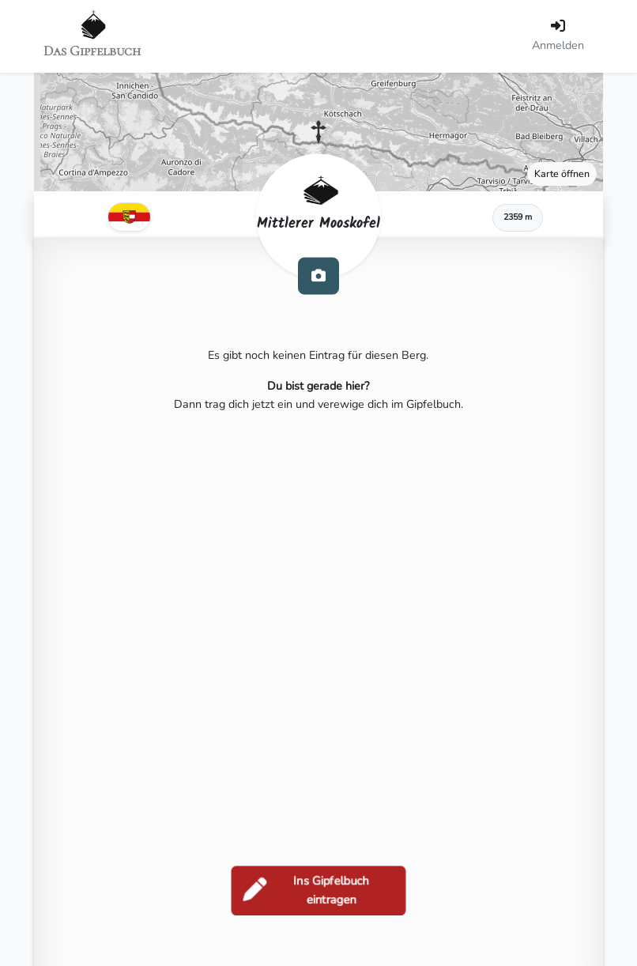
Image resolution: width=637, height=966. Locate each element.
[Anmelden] (558, 36)
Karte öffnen (562, 173)
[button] (318, 132)
